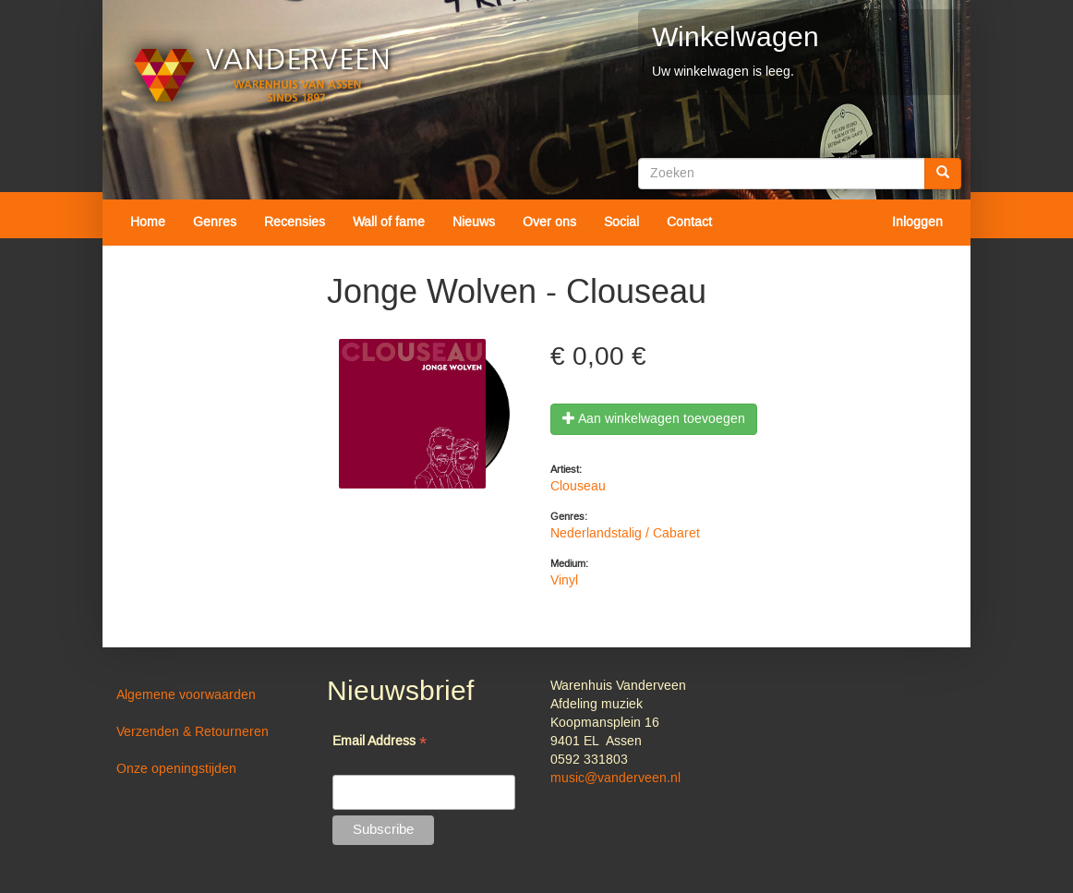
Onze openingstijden (176, 769)
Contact (689, 222)
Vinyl (564, 581)
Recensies (294, 222)
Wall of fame (389, 222)
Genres (214, 222)
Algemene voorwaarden (186, 695)
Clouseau (578, 486)
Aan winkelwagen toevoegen (653, 419)
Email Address (379, 743)
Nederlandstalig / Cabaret (625, 533)
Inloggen (917, 222)
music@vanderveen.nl (615, 778)
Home (147, 222)
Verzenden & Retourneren (192, 732)
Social (621, 222)
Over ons (549, 222)
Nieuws (473, 222)
